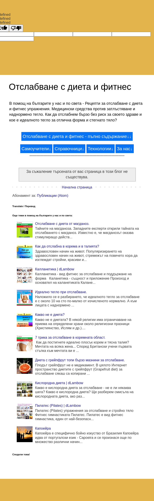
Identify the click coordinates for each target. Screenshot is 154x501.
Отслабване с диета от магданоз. (62, 224)
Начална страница (77, 187)
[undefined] (16, 28)
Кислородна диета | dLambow (59, 383)
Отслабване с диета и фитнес (70, 87)
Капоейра (43, 428)
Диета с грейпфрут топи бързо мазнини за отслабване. (80, 360)
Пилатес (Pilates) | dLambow (58, 405)
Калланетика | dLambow (54, 269)
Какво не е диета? (49, 315)
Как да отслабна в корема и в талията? (67, 246)
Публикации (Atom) (52, 195)
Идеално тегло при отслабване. (61, 292)
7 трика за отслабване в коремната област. (70, 337)
